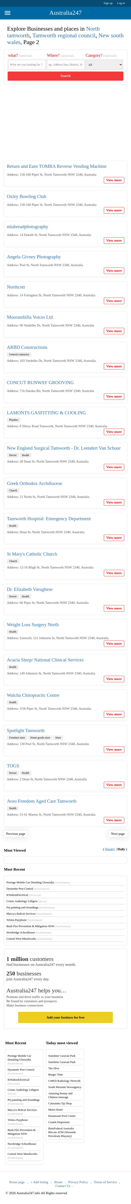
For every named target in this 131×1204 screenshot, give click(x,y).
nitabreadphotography (27, 226)
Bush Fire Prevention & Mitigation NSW (38, 926)
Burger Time (55, 1074)
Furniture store (17, 737)
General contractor (19, 354)
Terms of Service (105, 1182)
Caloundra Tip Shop (60, 1103)
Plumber (13, 419)
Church (13, 490)
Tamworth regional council (63, 35)
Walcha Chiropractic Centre (33, 695)
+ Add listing (39, 1182)
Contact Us (63, 1186)
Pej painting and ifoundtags (30, 907)
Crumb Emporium (59, 1122)
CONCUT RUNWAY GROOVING (40, 382)
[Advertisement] (65, 126)
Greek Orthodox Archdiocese (34, 483)
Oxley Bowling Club (26, 196)
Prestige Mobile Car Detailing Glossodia (38, 882)
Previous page (15, 834)
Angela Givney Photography (34, 256)
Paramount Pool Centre (61, 1116)
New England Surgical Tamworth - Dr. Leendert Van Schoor (64, 448)
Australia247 (65, 12)
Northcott (16, 287)
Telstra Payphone (24, 920)
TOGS (13, 765)
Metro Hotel (55, 1109)
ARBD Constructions (27, 347)
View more (114, 180)
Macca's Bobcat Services (28, 913)
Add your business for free (65, 1017)
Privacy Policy (78, 1182)
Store (58, 737)
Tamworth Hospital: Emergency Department (49, 518)
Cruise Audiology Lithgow (26, 901)
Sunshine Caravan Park (61, 1055)
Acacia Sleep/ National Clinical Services (45, 660)
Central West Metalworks (29, 938)
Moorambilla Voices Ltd (30, 317)
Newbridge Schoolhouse (28, 932)
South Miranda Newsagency (64, 1087)
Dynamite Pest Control (27, 888)
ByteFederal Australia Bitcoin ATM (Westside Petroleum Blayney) (62, 1132)
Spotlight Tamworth (25, 730)
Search (66, 76)
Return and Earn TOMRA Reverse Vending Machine (56, 166)
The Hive (53, 1068)
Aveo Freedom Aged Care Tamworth (41, 801)
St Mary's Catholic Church (32, 554)
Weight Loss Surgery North (33, 624)
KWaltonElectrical (23, 895)
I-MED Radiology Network (64, 1080)
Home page (17, 1182)
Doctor (12, 455)
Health (25, 455)
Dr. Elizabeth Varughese (29, 589)
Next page (118, 834)
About (58, 1182)
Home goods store (40, 737)
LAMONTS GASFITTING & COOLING (46, 412)
